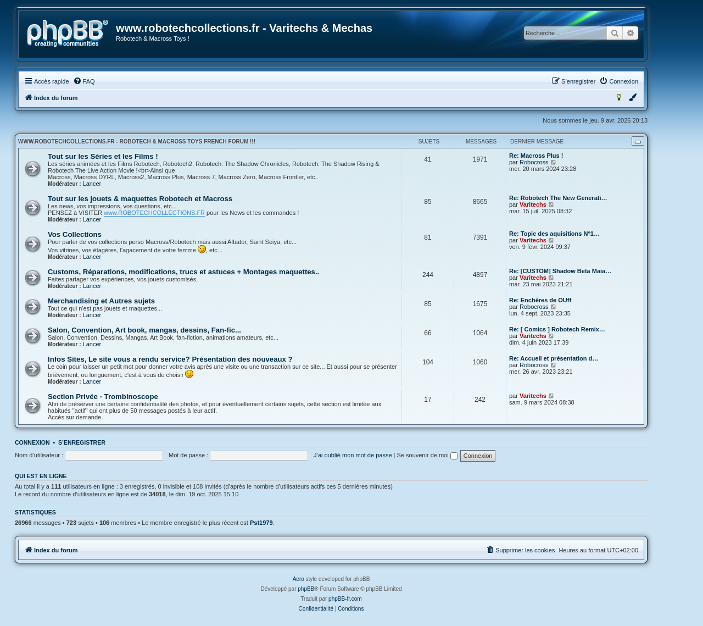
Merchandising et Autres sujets (101, 301)
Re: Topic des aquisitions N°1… (554, 233)
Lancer (92, 183)
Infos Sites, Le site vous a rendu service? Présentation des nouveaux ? (170, 359)
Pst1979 (261, 522)
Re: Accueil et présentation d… (553, 358)
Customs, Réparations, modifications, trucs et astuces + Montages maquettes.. (183, 272)
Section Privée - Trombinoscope (103, 396)
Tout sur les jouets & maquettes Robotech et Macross (140, 199)
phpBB (306, 589)
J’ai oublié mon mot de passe (353, 455)
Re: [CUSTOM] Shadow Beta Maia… (560, 271)
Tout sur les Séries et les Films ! (103, 156)
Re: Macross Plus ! (536, 155)
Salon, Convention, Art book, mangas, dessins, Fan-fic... (144, 330)
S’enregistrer (81, 442)
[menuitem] (84, 81)
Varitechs (533, 204)
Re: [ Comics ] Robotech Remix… (557, 329)
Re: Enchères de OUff (540, 300)
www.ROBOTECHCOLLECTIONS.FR (154, 212)
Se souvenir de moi (427, 455)
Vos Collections (75, 234)
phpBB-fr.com (345, 599)
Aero (298, 579)
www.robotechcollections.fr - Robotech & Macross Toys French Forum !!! (136, 142)
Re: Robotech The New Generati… (558, 198)
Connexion (32, 442)
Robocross (534, 162)
